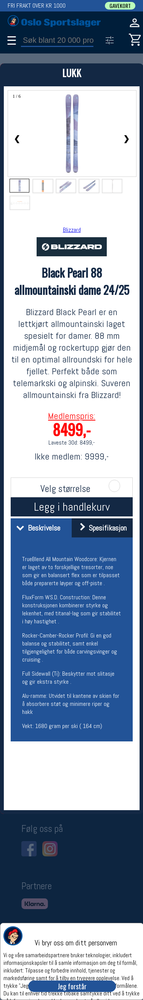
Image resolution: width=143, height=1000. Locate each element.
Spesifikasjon (100, 528)
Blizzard (72, 230)
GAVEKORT (120, 6)
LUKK (71, 73)
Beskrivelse (36, 528)
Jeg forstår (72, 986)
